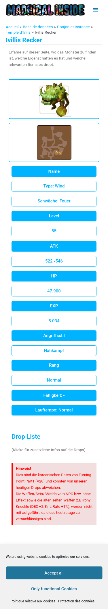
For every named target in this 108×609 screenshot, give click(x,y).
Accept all (54, 573)
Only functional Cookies (54, 588)
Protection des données (76, 601)
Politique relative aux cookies (33, 601)
